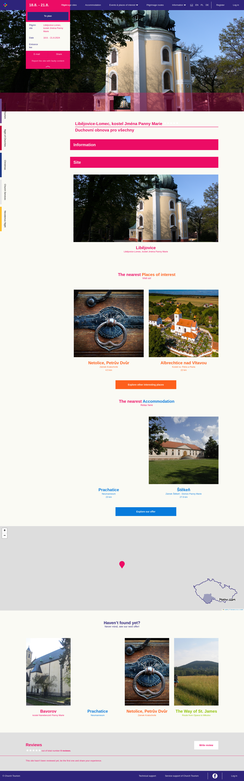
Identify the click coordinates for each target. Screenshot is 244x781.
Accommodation (93, 5)
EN (196, 5)
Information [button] (179, 5)
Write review (206, 745)
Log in (236, 5)
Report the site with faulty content (48, 61)
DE (207, 5)
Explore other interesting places (146, 384)
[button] (122, 564)
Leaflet (225, 609)
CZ (191, 5)
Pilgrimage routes (155, 5)
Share (59, 54)
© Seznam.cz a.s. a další (236, 609)
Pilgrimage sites (69, 5)
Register (220, 5)
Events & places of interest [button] (123, 5)
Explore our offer (145, 511)
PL (202, 5)
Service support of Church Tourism (182, 776)
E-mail (37, 54)
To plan (48, 16)
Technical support (147, 776)
